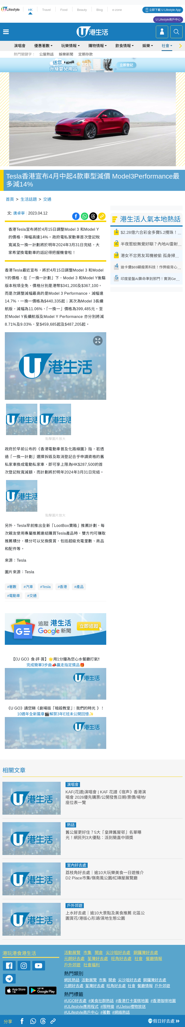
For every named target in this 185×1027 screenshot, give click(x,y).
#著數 (105, 1012)
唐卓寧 (19, 213)
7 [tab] (91, 70)
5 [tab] (101, 64)
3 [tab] (91, 64)
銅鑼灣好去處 (145, 952)
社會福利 (91, 965)
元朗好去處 (74, 958)
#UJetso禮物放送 (131, 1007)
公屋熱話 (46, 54)
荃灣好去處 (97, 958)
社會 (165, 46)
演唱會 (20, 46)
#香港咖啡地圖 (163, 1001)
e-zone (117, 10)
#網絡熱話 (121, 1012)
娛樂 (146, 46)
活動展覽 (72, 952)
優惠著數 (42, 46)
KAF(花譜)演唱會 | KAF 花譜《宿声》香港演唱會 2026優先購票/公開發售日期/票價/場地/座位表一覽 (106, 797)
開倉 (99, 952)
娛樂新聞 (66, 54)
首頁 (10, 199)
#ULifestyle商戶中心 (81, 1012)
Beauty (82, 10)
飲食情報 (123, 46)
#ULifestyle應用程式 (81, 1007)
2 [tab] (86, 64)
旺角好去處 (121, 958)
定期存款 (85, 54)
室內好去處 (76, 865)
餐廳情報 (154, 958)
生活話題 (28, 199)
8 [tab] (96, 70)
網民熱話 (71, 980)
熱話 (71, 825)
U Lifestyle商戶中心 (168, 19)
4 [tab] (96, 64)
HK (30, 10)
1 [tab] (81, 64)
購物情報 (96, 46)
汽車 (29, 587)
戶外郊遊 (74, 906)
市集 (87, 952)
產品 (80, 587)
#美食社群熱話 (101, 1001)
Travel (46, 10)
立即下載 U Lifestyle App (165, 10)
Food (63, 10)
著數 (12, 587)
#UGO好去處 (75, 1001)
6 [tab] (105, 64)
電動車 (14, 596)
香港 (63, 587)
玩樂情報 (69, 46)
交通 (47, 199)
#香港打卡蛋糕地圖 (132, 1001)
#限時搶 (107, 1007)
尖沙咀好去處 (118, 952)
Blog (99, 10)
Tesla (46, 587)
